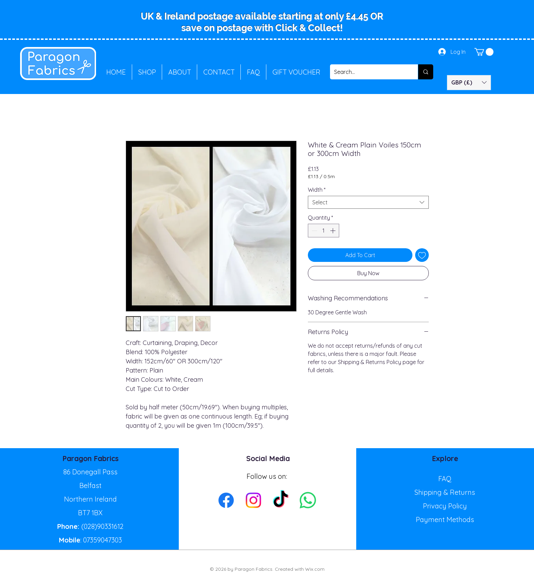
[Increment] (333, 230)
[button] (483, 52)
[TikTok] (280, 500)
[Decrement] (313, 230)
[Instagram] (253, 500)
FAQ (445, 478)
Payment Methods (445, 519)
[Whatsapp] (308, 500)
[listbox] (469, 82)
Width (317, 189)
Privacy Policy (445, 506)
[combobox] (368, 202)
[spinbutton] (323, 230)
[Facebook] (226, 500)
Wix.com (315, 569)
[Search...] (369, 71)
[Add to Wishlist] (422, 255)
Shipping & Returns (444, 492)
